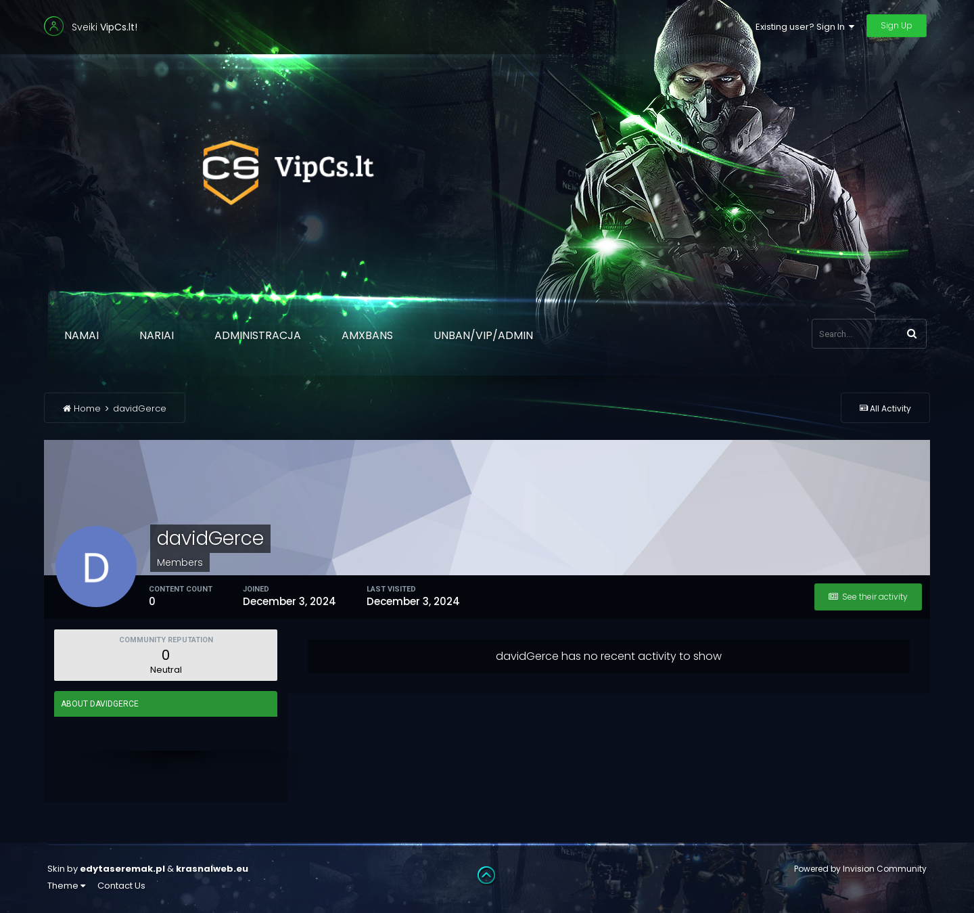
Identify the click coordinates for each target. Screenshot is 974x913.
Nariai (156, 335)
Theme (66, 885)
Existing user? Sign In (805, 26)
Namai (81, 335)
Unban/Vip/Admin (483, 335)
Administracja (257, 335)
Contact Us (121, 885)
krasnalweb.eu (212, 868)
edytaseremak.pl (122, 868)
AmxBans (367, 335)
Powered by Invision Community (860, 868)
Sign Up (896, 25)
